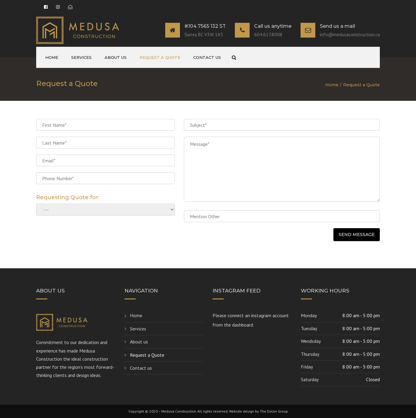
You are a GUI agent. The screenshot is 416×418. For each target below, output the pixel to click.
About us (116, 57)
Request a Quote (160, 57)
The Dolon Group (274, 411)
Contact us (207, 57)
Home (51, 57)
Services (81, 57)
